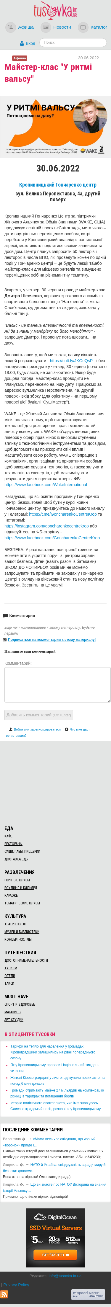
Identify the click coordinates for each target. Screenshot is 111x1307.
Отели (9, 976)
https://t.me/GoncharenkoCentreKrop (63, 514)
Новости (62, 27)
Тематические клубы (22, 903)
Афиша (26, 27)
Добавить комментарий (39, 715)
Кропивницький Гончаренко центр (57, 185)
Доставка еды (16, 859)
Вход (30, 43)
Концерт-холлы (18, 939)
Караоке (11, 895)
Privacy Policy (16, 1285)
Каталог (99, 27)
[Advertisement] (55, 782)
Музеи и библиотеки (21, 932)
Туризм (10, 968)
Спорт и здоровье (19, 1004)
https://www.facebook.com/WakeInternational (45, 484)
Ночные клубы (17, 880)
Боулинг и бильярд (20, 888)
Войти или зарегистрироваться (37, 729)
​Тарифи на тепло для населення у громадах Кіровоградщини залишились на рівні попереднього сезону (52, 1052)
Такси (9, 983)
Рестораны (13, 844)
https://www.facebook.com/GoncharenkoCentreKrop (52, 537)
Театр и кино (15, 924)
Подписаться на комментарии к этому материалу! (52, 640)
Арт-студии (13, 1020)
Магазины (12, 1012)
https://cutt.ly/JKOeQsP (71, 360)
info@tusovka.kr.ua (65, 1276)
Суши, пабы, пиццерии (22, 851)
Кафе (8, 836)
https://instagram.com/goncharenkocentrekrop (46, 526)
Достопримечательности (26, 960)
